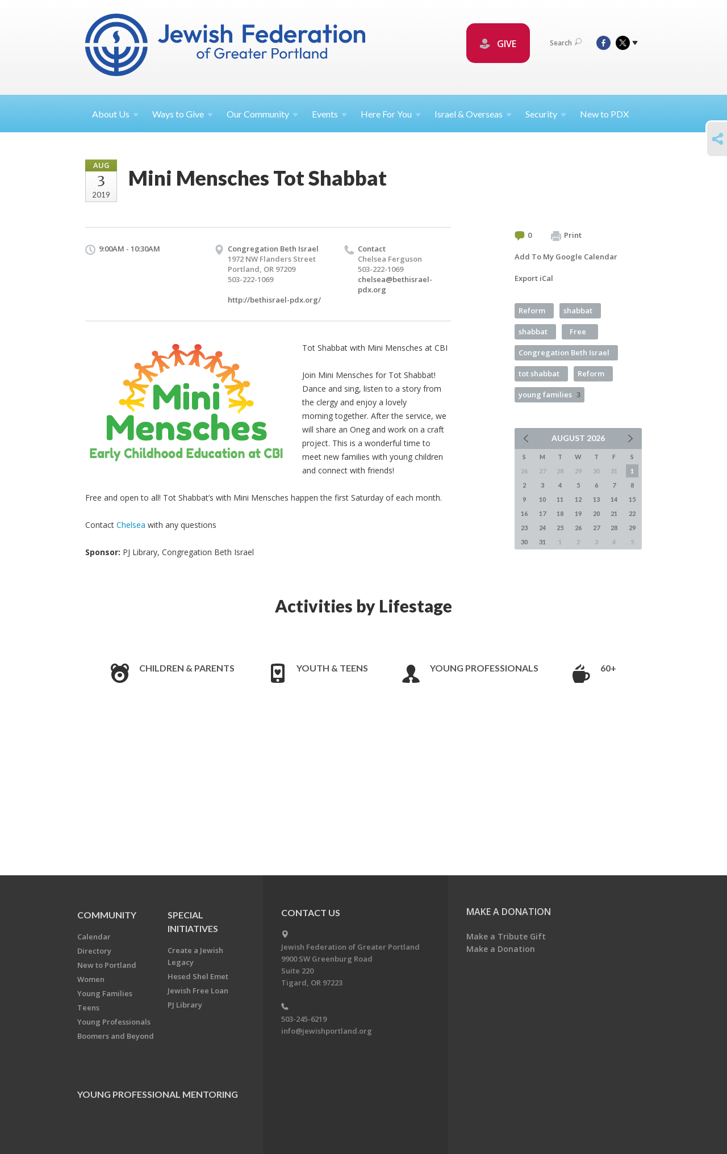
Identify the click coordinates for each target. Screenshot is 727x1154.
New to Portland (106, 965)
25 (560, 527)
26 (578, 527)
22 (632, 513)
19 (578, 513)
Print (566, 235)
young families (549, 394)
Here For (391, 113)
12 (578, 499)
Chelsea (130, 524)
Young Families (104, 993)
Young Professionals (484, 667)
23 (524, 527)
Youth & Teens (332, 667)
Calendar (94, 936)
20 (596, 513)
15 (632, 499)
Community (106, 914)
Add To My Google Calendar (566, 256)
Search (566, 43)
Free (578, 331)
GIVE (498, 43)
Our (262, 113)
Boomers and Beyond (115, 1036)
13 (596, 499)
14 (614, 499)
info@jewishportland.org (326, 1031)
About (115, 113)
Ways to (182, 113)
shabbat (577, 310)
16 (524, 513)
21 (614, 513)
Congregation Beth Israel (564, 352)
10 (542, 499)
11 (560, 499)
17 (542, 513)
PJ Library (185, 1005)
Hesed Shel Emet (198, 976)
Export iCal (534, 278)
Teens (88, 1007)
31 (542, 541)
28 (614, 527)
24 (542, 527)
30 (524, 541)
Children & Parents (187, 667)
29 (632, 527)
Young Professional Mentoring (157, 1094)
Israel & (473, 113)
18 (560, 513)
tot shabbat (539, 373)
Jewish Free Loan (198, 990)
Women (91, 979)
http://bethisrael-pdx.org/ (274, 300)
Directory (94, 951)
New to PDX (604, 113)
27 (596, 527)
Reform (532, 310)
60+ (608, 667)
